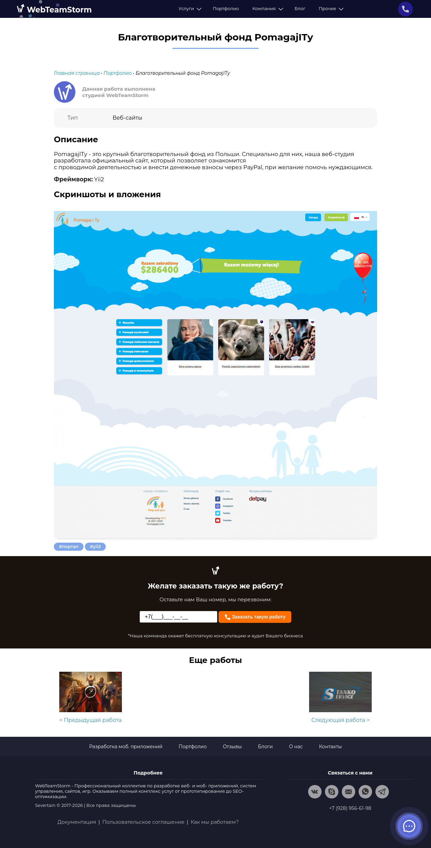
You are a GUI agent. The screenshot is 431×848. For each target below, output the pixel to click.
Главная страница (77, 73)
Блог (300, 8)
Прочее (330, 8)
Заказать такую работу (255, 616)
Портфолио (226, 8)
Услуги (188, 8)
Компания (266, 8)
